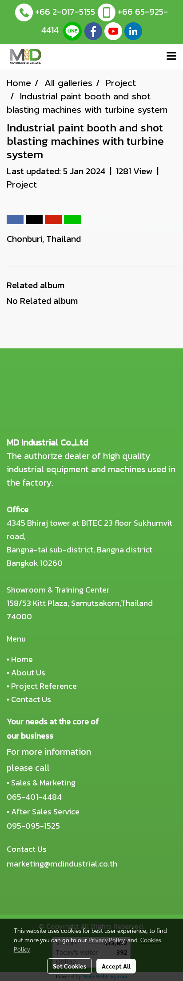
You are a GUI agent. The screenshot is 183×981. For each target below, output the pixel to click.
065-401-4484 (34, 797)
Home (22, 659)
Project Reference (44, 686)
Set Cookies (69, 966)
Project (22, 184)
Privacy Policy (106, 940)
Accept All (116, 966)
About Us (28, 672)
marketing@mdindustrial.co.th (62, 864)
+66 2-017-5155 (65, 11)
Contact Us (31, 699)
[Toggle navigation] (171, 56)
